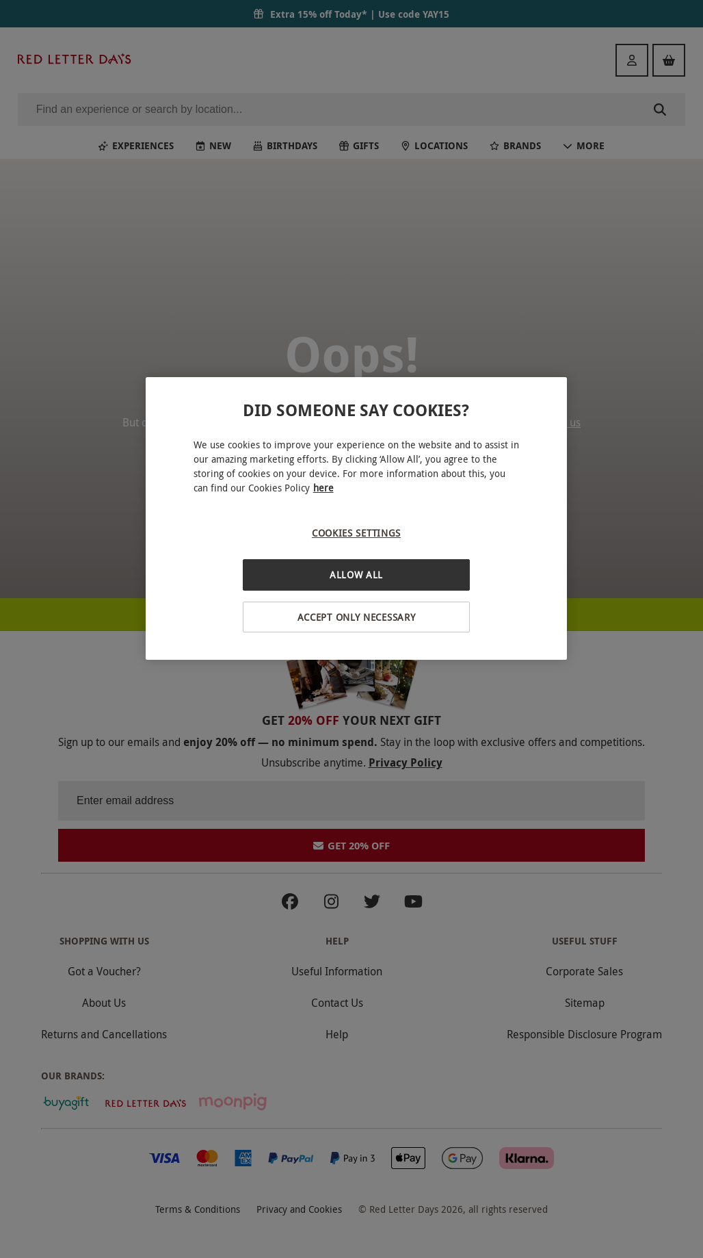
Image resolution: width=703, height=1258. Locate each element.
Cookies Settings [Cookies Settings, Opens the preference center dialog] (356, 532)
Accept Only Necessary (356, 617)
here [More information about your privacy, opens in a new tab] (323, 487)
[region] (357, 518)
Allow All (356, 574)
